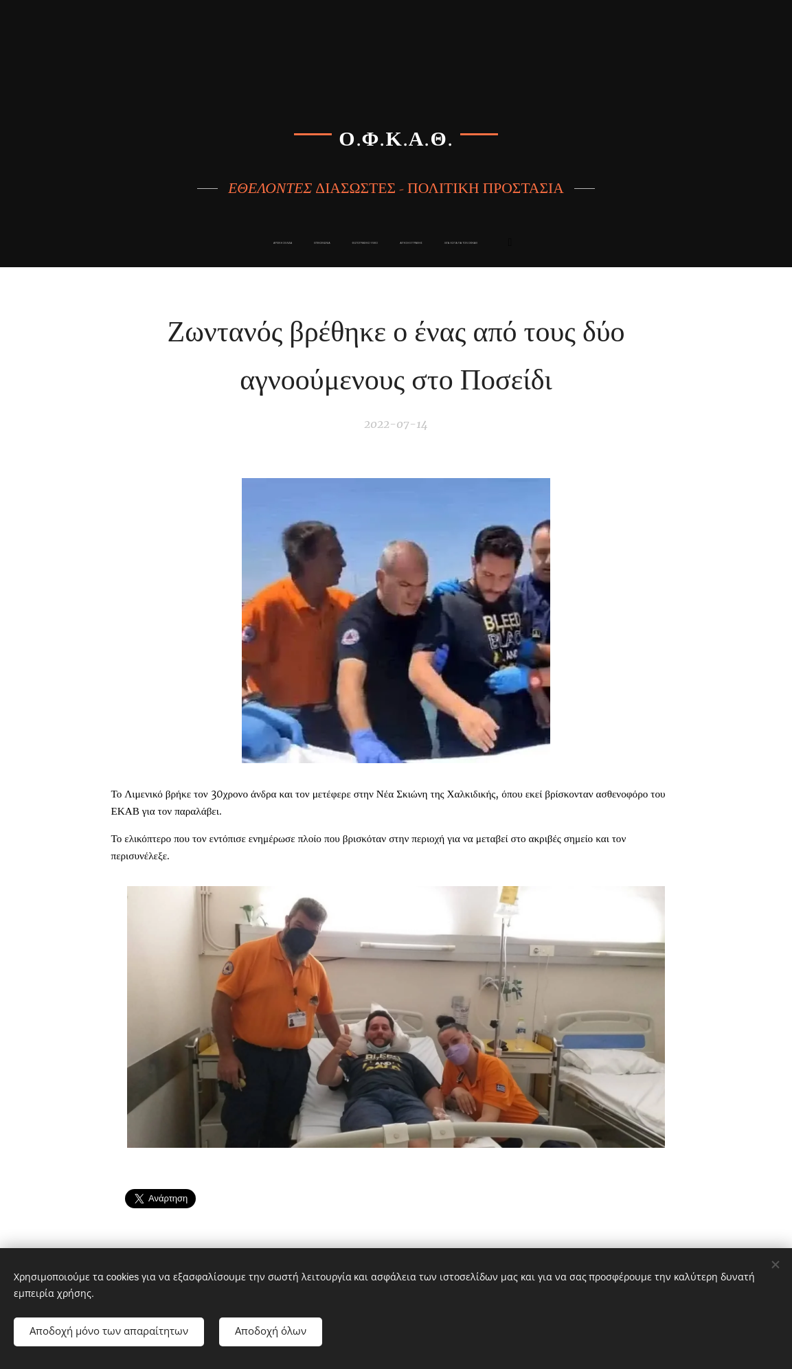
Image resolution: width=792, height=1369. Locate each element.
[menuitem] (302, 243)
